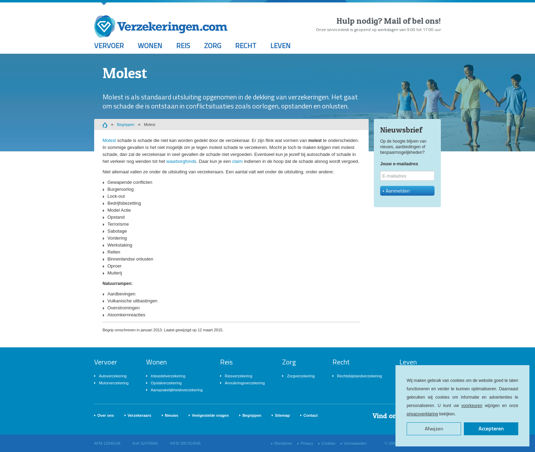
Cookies (329, 443)
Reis (183, 45)
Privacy (307, 443)
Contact (310, 415)
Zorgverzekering (301, 376)
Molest (149, 124)
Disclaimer (283, 443)
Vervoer (109, 45)
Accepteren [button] (491, 428)
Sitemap (282, 415)
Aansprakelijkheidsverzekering (177, 390)
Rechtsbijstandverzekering (359, 376)
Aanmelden (396, 190)
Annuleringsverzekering (245, 383)
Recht (245, 45)
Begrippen (125, 124)
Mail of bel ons (411, 21)
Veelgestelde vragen (210, 415)
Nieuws (172, 415)
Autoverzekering (113, 376)
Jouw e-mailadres (399, 163)
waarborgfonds (181, 161)
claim (237, 161)
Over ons (105, 415)
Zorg (212, 45)
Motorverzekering (114, 383)
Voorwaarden (355, 443)
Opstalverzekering (166, 383)
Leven (280, 45)
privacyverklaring (422, 414)
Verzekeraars (139, 415)
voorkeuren (471, 405)
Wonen (150, 45)
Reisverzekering (238, 376)
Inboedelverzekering (168, 376)
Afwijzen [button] (434, 428)
